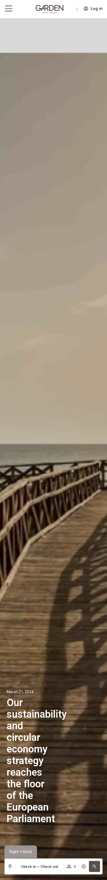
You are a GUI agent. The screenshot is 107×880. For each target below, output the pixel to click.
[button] (94, 866)
